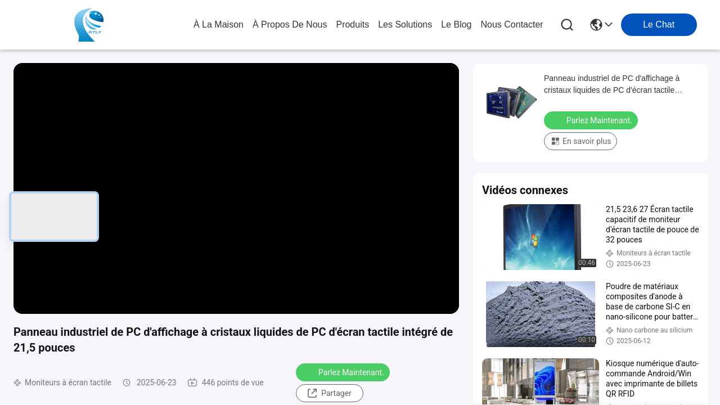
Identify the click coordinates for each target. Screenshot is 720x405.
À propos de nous (290, 24)
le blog (456, 24)
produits (352, 24)
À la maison (219, 24)
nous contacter (511, 24)
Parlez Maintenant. (344, 371)
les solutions (405, 24)
